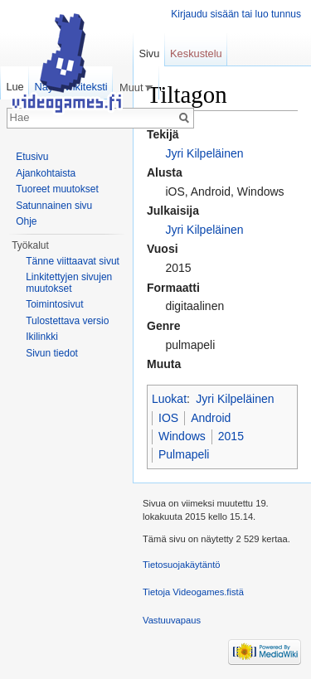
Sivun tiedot (52, 353)
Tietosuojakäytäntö (182, 565)
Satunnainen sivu (54, 205)
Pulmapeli (183, 454)
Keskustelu (196, 53)
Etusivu (32, 156)
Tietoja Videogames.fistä (193, 592)
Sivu (148, 53)
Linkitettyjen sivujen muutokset (69, 282)
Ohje (26, 221)
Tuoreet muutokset (57, 189)
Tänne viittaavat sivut (72, 261)
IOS (168, 417)
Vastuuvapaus (172, 620)
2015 (231, 436)
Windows (182, 436)
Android (211, 417)
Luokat (169, 398)
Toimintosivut (54, 304)
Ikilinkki (42, 336)
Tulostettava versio (67, 321)
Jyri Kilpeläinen (204, 153)
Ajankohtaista (45, 173)
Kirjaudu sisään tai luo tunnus (236, 14)
